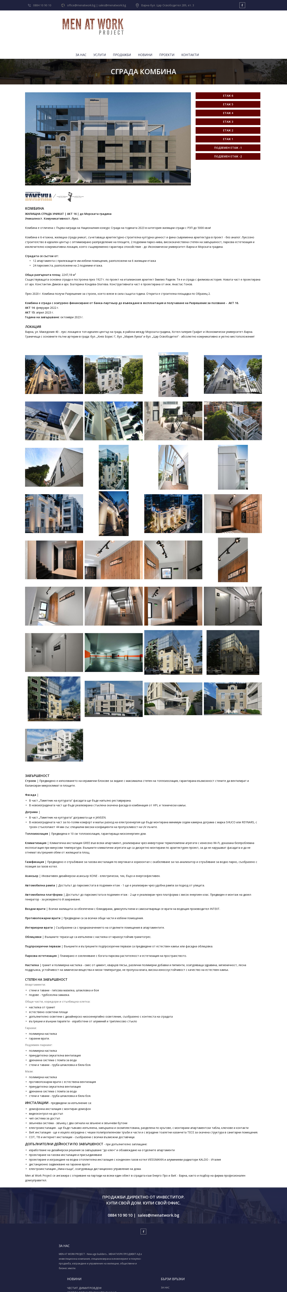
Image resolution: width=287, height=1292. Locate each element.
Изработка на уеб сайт (137, 1284)
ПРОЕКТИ (226, 23)
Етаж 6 (228, 71)
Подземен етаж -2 (228, 132)
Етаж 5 (228, 79)
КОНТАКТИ (250, 23)
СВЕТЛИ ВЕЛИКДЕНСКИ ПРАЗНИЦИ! (116, 1236)
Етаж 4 (228, 88)
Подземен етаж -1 (228, 123)
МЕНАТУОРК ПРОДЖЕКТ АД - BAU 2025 (120, 1243)
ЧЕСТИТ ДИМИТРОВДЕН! (117, 1230)
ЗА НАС (141, 23)
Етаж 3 (228, 97)
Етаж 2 (228, 106)
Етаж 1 (228, 114)
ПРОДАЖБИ (182, 23)
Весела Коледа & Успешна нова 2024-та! (118, 1251)
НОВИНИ (205, 23)
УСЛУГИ (159, 23)
